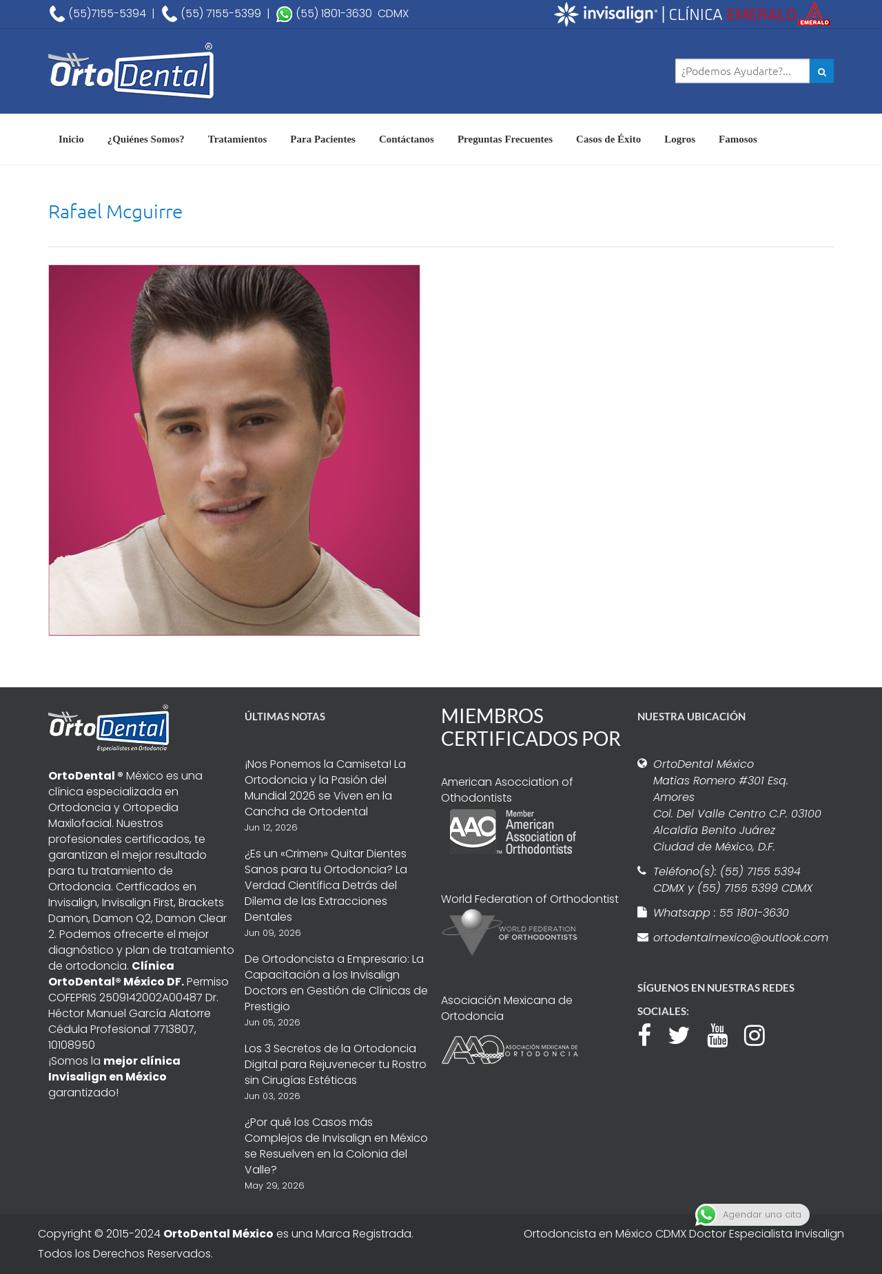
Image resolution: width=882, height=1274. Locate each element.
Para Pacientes (323, 139)
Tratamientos (237, 139)
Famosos (738, 139)
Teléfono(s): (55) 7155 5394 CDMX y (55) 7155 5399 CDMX (732, 880)
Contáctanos (406, 139)
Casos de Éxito (608, 139)
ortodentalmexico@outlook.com (738, 938)
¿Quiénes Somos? (146, 139)
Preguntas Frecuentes (505, 139)
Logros (679, 139)
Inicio (71, 139)
